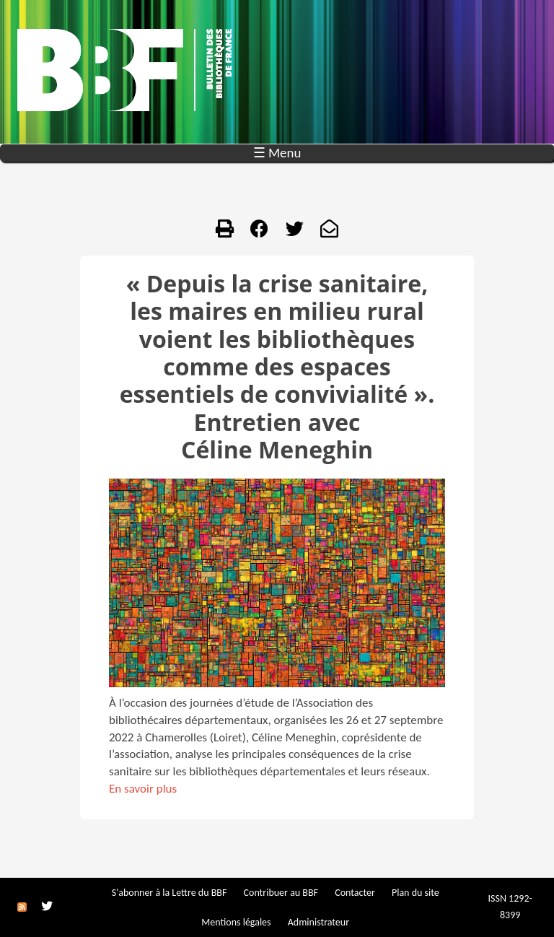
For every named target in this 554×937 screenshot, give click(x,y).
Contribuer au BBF (281, 892)
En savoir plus (143, 788)
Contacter (355, 892)
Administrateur (318, 922)
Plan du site (415, 892)
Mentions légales (236, 922)
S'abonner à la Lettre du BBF (169, 892)
